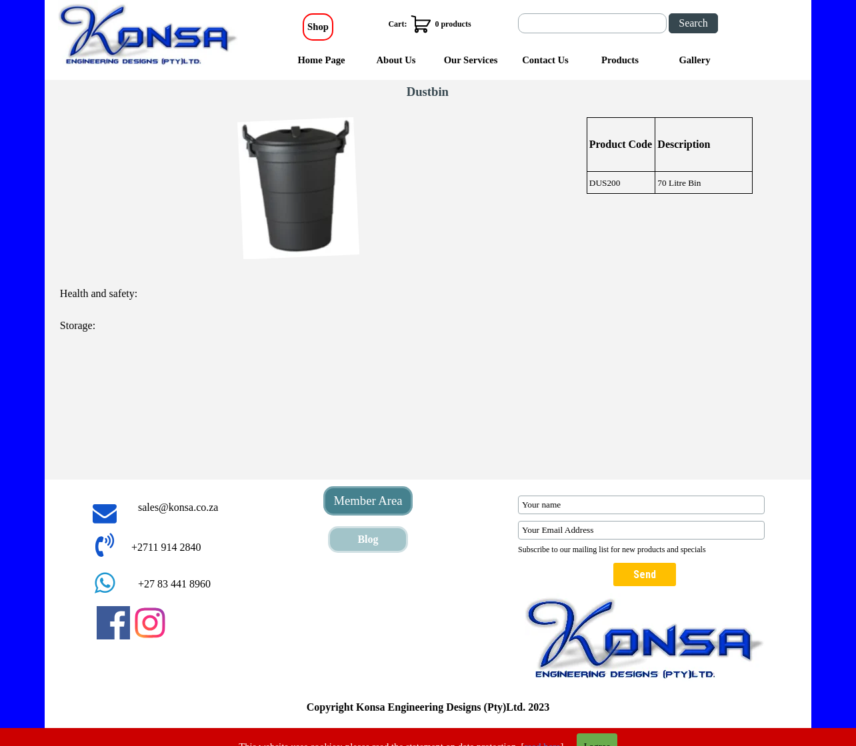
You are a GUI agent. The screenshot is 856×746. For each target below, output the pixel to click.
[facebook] (113, 622)
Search (693, 23)
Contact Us (545, 60)
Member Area (367, 501)
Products (620, 60)
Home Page (321, 60)
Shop (318, 26)
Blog (367, 539)
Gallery (694, 60)
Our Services (471, 60)
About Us (395, 60)
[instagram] (150, 622)
